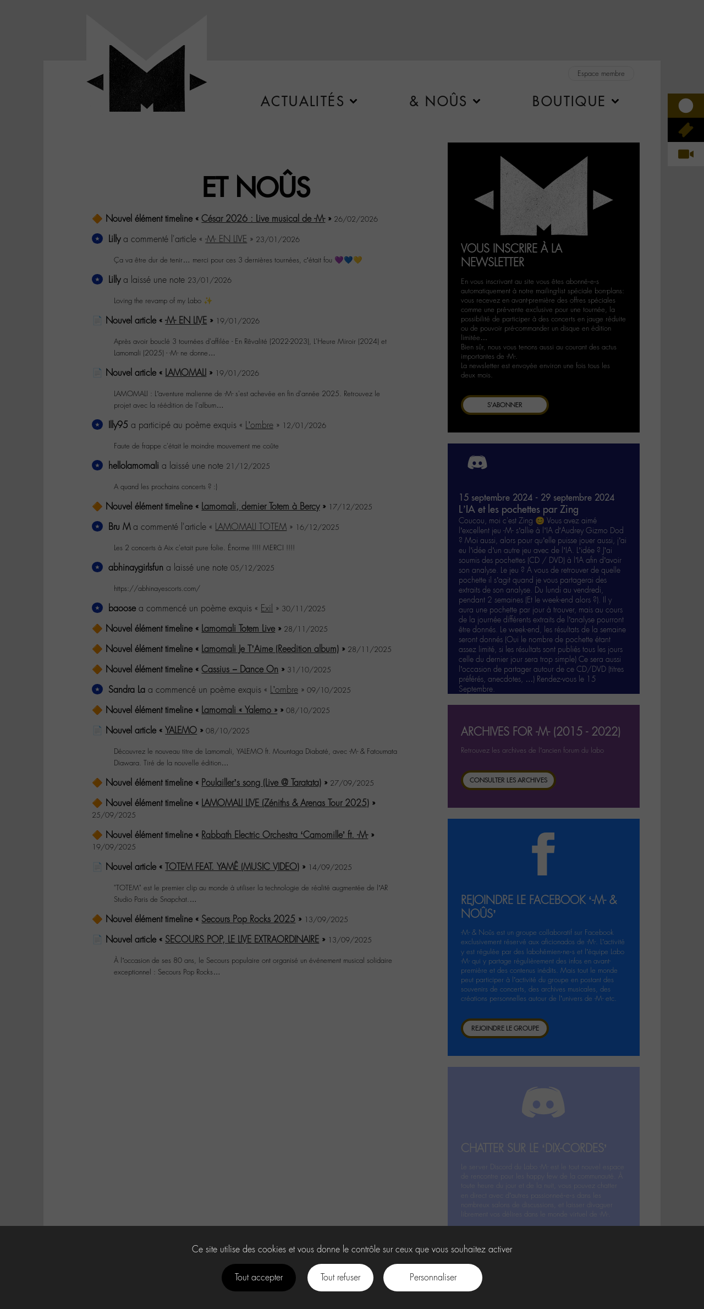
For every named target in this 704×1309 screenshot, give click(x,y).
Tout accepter (259, 1277)
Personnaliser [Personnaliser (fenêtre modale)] (433, 1277)
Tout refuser (340, 1277)
